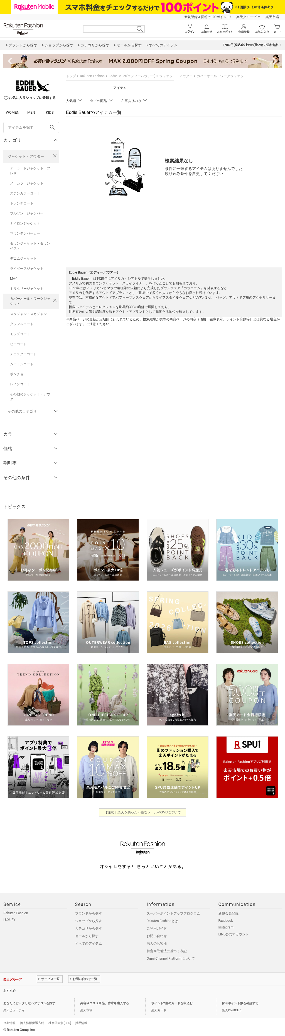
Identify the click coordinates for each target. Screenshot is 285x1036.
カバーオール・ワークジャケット (30, 301)
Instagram (226, 927)
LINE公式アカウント (233, 934)
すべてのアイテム (88, 943)
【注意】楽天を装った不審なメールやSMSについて (142, 812)
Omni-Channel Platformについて (171, 959)
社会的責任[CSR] (59, 1023)
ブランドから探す (88, 913)
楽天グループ (246, 17)
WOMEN (12, 112)
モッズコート (20, 334)
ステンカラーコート (25, 193)
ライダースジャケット (26, 268)
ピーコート (18, 344)
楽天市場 (272, 17)
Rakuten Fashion (92, 76)
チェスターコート (23, 354)
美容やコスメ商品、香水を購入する (104, 1003)
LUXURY (9, 920)
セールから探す (87, 936)
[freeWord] (31, 127)
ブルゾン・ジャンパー (26, 213)
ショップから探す (88, 921)
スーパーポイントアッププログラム (173, 913)
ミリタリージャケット (26, 289)
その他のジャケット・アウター (30, 396)
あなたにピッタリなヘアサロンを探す (29, 1003)
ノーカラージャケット (26, 183)
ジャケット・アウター (26, 156)
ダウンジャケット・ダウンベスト (30, 246)
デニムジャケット (23, 258)
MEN (31, 112)
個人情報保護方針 (32, 1023)
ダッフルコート (21, 324)
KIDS (50, 112)
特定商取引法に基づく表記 (167, 951)
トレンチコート (21, 203)
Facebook (225, 921)
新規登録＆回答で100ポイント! (207, 17)
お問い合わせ (157, 936)
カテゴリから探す (88, 928)
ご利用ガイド (157, 928)
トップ (71, 76)
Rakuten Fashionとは (162, 921)
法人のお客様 (157, 943)
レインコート (20, 384)
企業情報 (9, 1023)
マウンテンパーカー (25, 233)
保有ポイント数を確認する (240, 1003)
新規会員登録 (228, 913)
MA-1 (14, 279)
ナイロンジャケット (25, 223)
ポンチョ (16, 374)
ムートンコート (21, 364)
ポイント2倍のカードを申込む (172, 1003)
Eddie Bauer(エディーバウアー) (132, 76)
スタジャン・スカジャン (28, 314)
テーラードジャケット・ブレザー (30, 170)
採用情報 (81, 1023)
